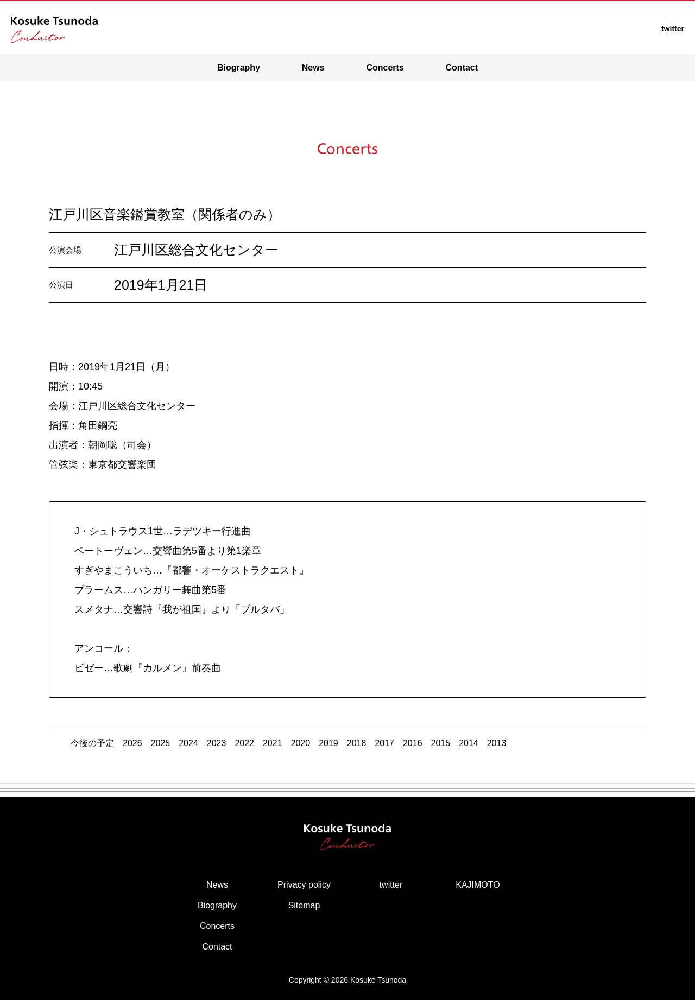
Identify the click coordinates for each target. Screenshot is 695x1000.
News (313, 67)
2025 (160, 743)
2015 (441, 743)
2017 (384, 743)
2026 (132, 743)
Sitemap (304, 905)
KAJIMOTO (478, 884)
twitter (391, 884)
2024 (188, 743)
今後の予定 (92, 743)
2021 (272, 743)
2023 (216, 743)
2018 (357, 743)
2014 (468, 743)
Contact (462, 67)
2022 (244, 743)
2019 (328, 743)
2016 (412, 743)
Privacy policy (304, 884)
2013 (497, 743)
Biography (238, 67)
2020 (301, 743)
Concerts (384, 67)
